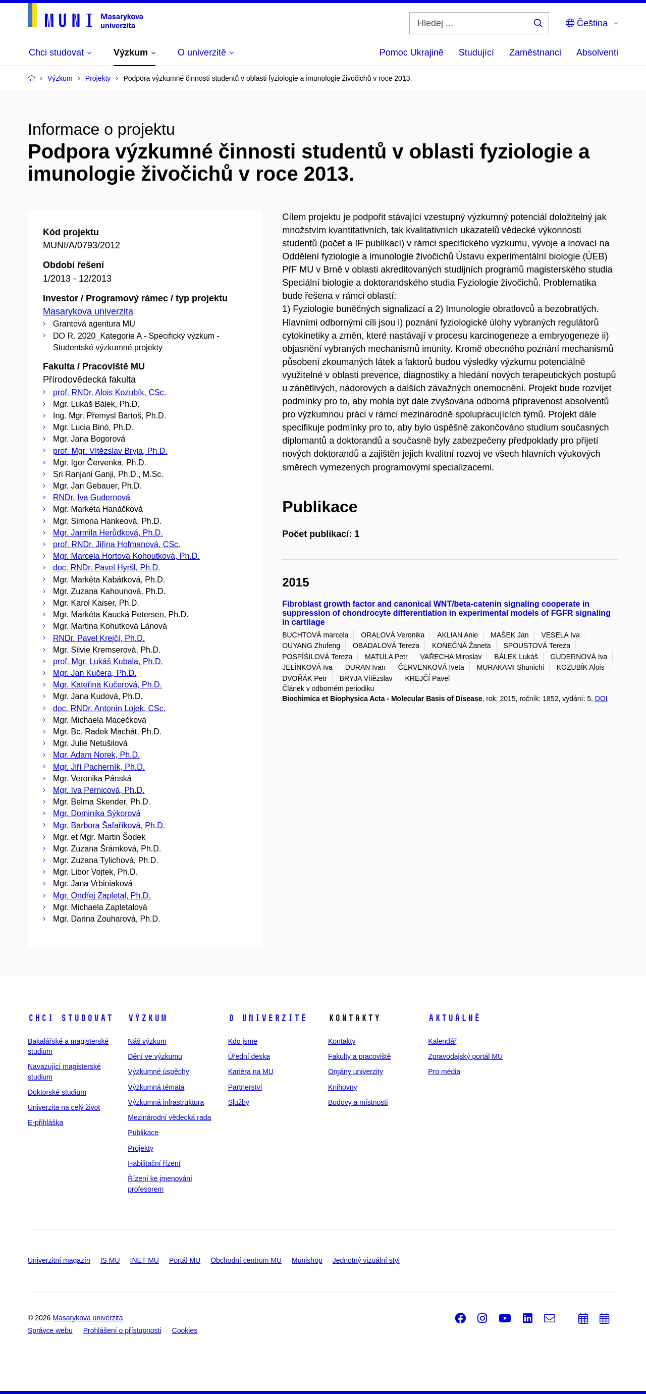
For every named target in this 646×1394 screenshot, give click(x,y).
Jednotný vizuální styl (366, 1260)
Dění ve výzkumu (155, 1056)
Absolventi (597, 52)
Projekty (140, 1148)
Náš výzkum (147, 1041)
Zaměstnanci (535, 52)
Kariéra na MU (251, 1071)
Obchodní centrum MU (246, 1260)
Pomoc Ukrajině (412, 52)
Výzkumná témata (156, 1087)
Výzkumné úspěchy (158, 1071)
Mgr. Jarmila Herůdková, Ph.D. (108, 532)
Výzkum (147, 1018)
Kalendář (442, 1041)
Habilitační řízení (154, 1163)
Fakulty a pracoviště (359, 1056)
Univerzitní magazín (59, 1260)
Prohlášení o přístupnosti (122, 1330)
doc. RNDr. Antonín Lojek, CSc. (109, 708)
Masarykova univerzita (88, 311)
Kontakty (341, 1041)
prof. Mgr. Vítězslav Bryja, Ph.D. (110, 451)
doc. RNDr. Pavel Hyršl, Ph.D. (106, 567)
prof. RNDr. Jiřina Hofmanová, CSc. (117, 544)
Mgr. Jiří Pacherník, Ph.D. (99, 767)
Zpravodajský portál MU (465, 1056)
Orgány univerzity (355, 1071)
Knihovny (342, 1087)
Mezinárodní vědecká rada (169, 1117)
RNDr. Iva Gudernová (91, 497)
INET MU (144, 1260)
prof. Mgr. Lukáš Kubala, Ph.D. (108, 661)
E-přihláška (45, 1122)
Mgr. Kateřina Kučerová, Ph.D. (107, 684)
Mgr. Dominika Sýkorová (96, 813)
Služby (238, 1102)
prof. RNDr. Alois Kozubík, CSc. (109, 392)
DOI (601, 698)
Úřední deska (249, 1056)
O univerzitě (267, 1018)
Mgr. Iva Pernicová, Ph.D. (98, 790)
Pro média (444, 1071)
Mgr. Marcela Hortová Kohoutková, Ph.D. (126, 556)
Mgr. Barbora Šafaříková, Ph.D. (109, 825)
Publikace (143, 1133)
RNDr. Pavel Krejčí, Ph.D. (99, 638)
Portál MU (184, 1260)
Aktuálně (454, 1018)
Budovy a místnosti (358, 1102)
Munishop (307, 1260)
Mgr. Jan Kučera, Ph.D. (94, 673)
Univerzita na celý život (64, 1107)
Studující (476, 52)
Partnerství (245, 1087)
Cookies (185, 1330)
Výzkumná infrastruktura (166, 1102)
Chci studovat (70, 1018)
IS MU (110, 1260)
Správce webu (50, 1330)
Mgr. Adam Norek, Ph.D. (96, 754)
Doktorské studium (57, 1092)
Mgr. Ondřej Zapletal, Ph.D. (102, 895)
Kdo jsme (242, 1041)
